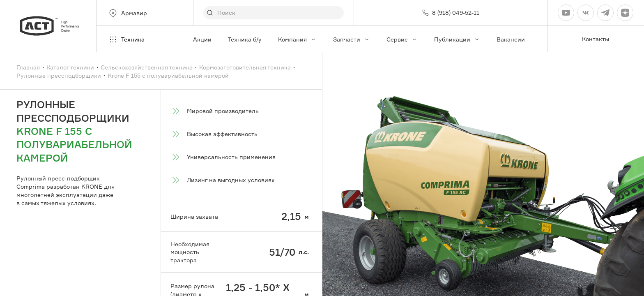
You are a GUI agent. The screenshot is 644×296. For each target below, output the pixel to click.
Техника (126, 39)
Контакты (595, 38)
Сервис (402, 39)
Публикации (457, 39)
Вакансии (511, 39)
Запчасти (351, 39)
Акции (202, 39)
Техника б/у (245, 39)
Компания (297, 39)
